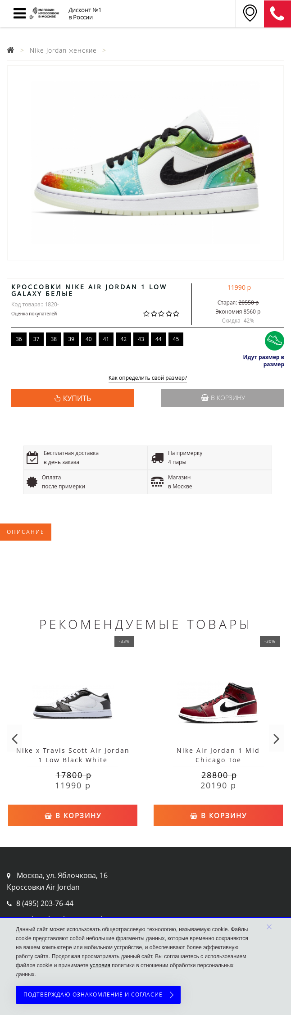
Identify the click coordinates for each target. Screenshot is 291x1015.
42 (123, 339)
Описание (26, 532)
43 (141, 339)
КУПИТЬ (77, 398)
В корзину (223, 397)
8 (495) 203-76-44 (44, 903)
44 (158, 339)
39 (71, 339)
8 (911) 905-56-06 (277, 13)
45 (176, 339)
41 (106, 339)
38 (53, 339)
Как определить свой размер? (148, 378)
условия (100, 965)
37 (36, 339)
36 (19, 339)
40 (89, 339)
